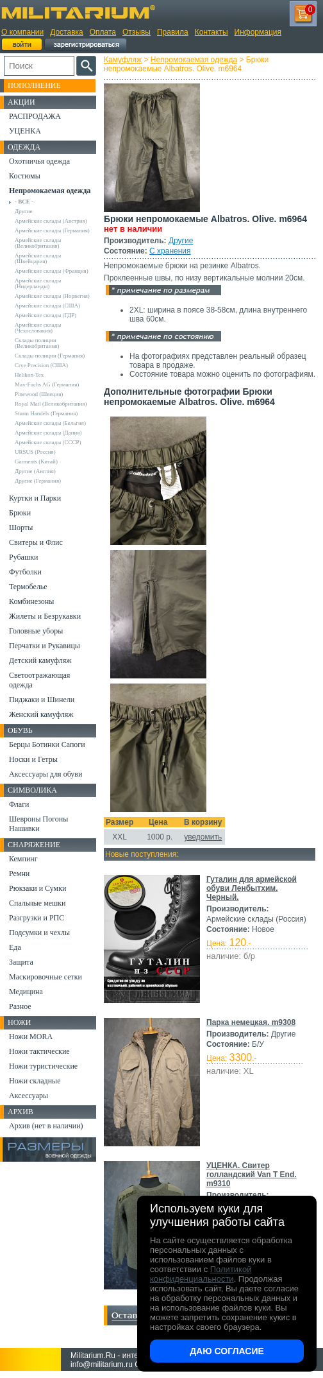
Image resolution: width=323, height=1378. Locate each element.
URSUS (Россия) (35, 452)
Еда (15, 947)
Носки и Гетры (33, 759)
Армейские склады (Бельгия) (50, 423)
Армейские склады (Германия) (52, 230)
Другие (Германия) (38, 481)
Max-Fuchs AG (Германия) (47, 384)
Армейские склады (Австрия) (51, 221)
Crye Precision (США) (41, 365)
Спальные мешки (37, 903)
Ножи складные (34, 1080)
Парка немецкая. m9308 (250, 1022)
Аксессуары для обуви (45, 774)
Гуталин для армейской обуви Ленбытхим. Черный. (251, 888)
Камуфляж (123, 59)
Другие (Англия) (35, 471)
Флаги (19, 804)
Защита (21, 962)
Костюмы (24, 175)
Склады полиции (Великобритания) (37, 343)
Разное (20, 1006)
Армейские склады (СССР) (48, 442)
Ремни (19, 873)
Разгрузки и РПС (36, 917)
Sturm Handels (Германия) (46, 413)
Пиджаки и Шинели (41, 699)
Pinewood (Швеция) (39, 394)
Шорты (21, 527)
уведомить (203, 836)
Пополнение (34, 85)
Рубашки (23, 557)
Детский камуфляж (40, 660)
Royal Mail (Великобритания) (51, 403)
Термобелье (28, 586)
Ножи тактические (39, 1051)
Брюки (20, 512)
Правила (172, 32)
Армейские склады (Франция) (51, 271)
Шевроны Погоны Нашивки (38, 823)
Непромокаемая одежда (194, 59)
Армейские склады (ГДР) (45, 315)
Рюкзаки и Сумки (37, 888)
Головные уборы (36, 630)
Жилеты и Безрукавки (45, 616)
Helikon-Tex (29, 375)
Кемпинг (23, 858)
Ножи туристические (43, 1066)
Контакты (211, 32)
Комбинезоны (31, 601)
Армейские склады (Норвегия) (52, 296)
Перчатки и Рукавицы (44, 645)
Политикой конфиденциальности (200, 1274)
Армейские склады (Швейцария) (38, 258)
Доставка (66, 32)
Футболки (25, 571)
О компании (22, 32)
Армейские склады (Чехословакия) (38, 328)
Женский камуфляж (41, 714)
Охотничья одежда (39, 161)
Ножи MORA (31, 1036)
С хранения (169, 250)
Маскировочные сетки (45, 976)
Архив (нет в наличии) (46, 1125)
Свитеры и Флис (36, 542)
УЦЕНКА (25, 130)
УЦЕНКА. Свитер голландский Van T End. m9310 (251, 1174)
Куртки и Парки (35, 498)
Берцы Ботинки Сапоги (47, 744)
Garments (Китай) (36, 461)
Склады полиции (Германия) (50, 355)
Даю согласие (227, 1351)
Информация (258, 32)
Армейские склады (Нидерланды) (38, 283)
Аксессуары (28, 1095)
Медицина (26, 991)
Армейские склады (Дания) (48, 432)
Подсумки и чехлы (39, 932)
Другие (181, 240)
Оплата (103, 32)
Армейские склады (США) (47, 305)
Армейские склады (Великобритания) (38, 243)
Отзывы (136, 32)
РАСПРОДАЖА (35, 116)
